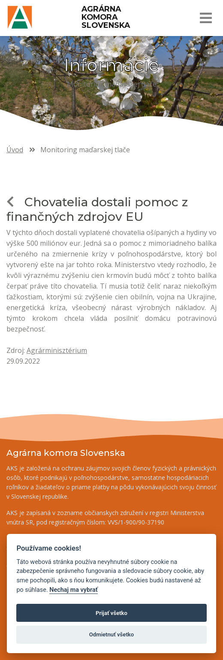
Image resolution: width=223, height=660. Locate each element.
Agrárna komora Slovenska (105, 17)
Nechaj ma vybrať (73, 590)
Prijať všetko (111, 613)
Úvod (14, 149)
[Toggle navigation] (205, 18)
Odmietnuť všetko (111, 634)
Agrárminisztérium (57, 350)
